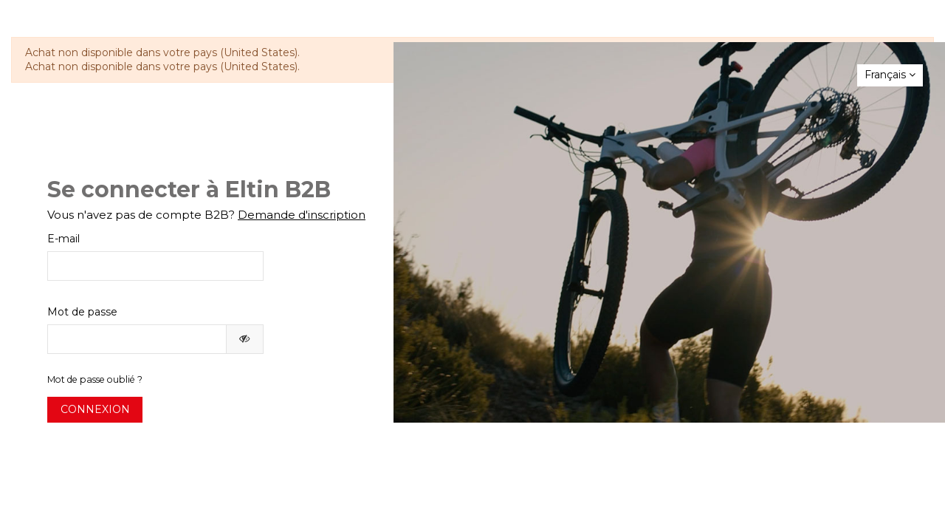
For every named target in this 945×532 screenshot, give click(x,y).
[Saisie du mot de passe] (137, 339)
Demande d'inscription (301, 215)
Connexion (95, 409)
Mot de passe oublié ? (94, 379)
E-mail (63, 238)
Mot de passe (82, 311)
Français (890, 74)
